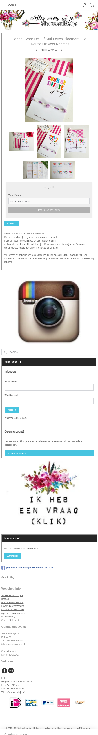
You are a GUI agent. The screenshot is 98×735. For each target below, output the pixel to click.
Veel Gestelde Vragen (12, 595)
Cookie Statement (10, 620)
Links (4, 678)
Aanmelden (12, 556)
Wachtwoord (11, 395)
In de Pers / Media (10, 685)
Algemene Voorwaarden (13, 613)
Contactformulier (9, 651)
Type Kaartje (14, 195)
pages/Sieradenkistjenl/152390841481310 (27, 568)
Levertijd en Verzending (12, 606)
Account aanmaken (16, 453)
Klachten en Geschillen (12, 609)
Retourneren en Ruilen (12, 602)
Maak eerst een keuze (49, 210)
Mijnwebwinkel (85, 728)
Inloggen (11, 410)
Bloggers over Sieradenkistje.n (16, 681)
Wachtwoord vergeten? (16, 418)
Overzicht (12, 223)
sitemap (38, 728)
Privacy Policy (8, 616)
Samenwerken (8, 688)
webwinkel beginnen (57, 728)
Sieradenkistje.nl (9, 577)
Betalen (5, 599)
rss (45, 728)
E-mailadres (11, 381)
